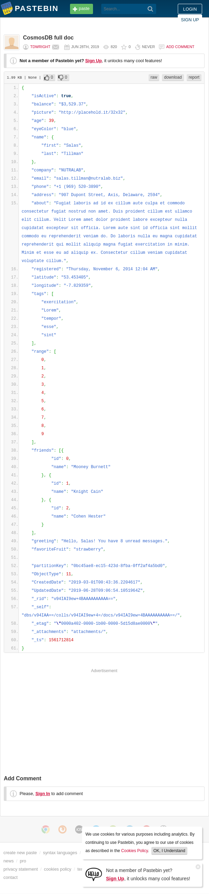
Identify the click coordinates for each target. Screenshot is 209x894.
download (173, 77)
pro (23, 860)
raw (154, 77)
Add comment (180, 47)
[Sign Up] (93, 874)
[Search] (150, 9)
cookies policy (57, 869)
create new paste (20, 852)
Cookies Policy (134, 850)
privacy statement (20, 869)
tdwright (40, 47)
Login (190, 9)
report (194, 77)
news (8, 860)
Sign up (190, 19)
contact (10, 877)
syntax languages (60, 852)
